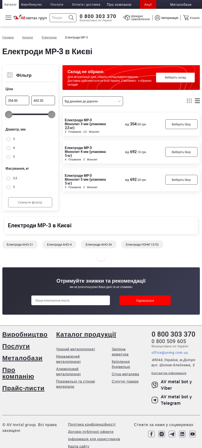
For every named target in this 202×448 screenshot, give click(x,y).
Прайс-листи (23, 387)
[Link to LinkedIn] (182, 434)
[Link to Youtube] (192, 434)
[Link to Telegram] (172, 434)
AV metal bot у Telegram (172, 400)
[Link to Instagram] (161, 434)
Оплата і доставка (86, 4)
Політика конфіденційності (91, 424)
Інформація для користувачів (94, 439)
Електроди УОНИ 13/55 (142, 244)
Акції (148, 4)
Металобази (22, 357)
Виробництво (31, 4)
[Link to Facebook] (151, 434)
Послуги (56, 4)
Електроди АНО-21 (20, 244)
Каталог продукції (86, 334)
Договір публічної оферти (91, 431)
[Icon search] (71, 18)
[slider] (8, 114)
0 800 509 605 (169, 341)
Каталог (11, 4)
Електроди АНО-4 (59, 244)
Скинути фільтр (30, 202)
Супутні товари (125, 381)
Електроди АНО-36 (99, 244)
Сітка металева (125, 374)
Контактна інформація (169, 373)
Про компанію (18, 372)
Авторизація (169, 18)
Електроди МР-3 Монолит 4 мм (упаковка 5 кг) (85, 151)
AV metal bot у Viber (172, 385)
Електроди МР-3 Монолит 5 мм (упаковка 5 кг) (85, 179)
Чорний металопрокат (75, 349)
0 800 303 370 (98, 16)
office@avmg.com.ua (170, 352)
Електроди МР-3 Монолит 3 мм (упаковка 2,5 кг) (85, 124)
